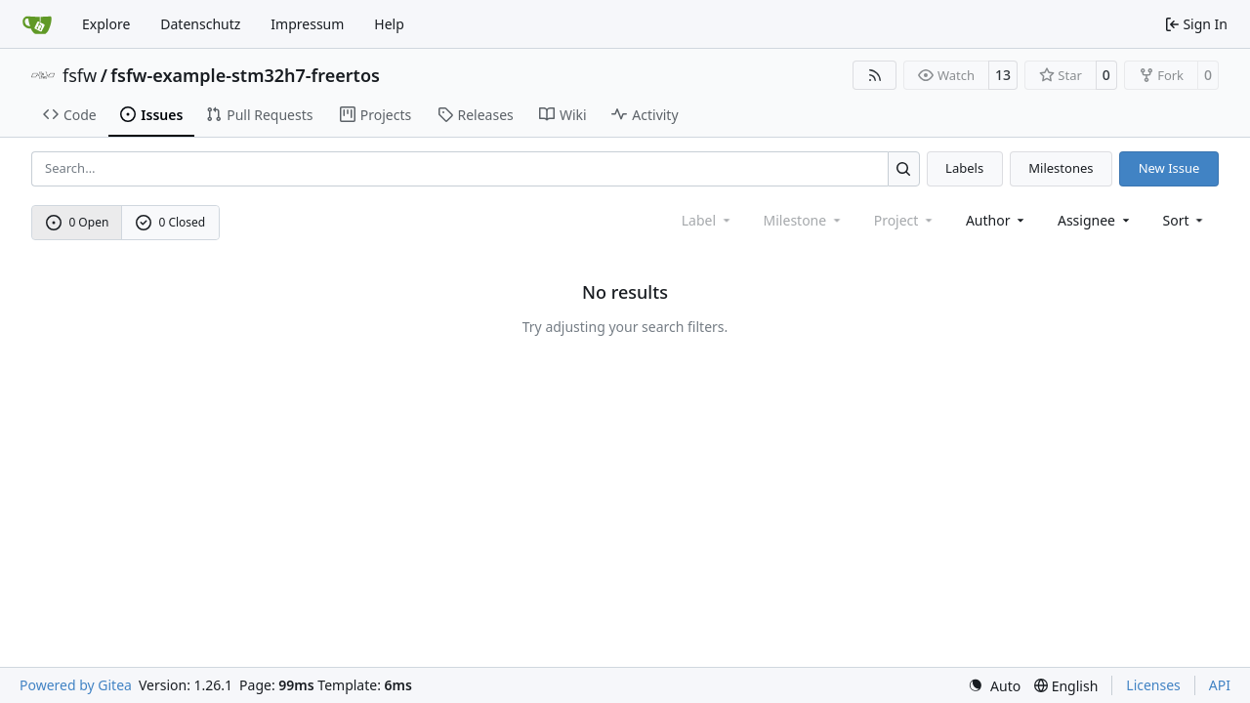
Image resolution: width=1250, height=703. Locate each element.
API (1219, 685)
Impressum (307, 24)
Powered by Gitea (76, 685)
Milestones (1060, 168)
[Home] (37, 24)
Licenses (1153, 685)
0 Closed (171, 222)
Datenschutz (200, 24)
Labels (964, 168)
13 (1003, 74)
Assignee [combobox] (1095, 220)
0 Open (77, 222)
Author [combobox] (996, 220)
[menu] (1185, 220)
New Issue (1169, 168)
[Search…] (904, 168)
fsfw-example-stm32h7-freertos (245, 75)
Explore (106, 24)
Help (389, 24)
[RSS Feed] (875, 75)
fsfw (79, 75)
